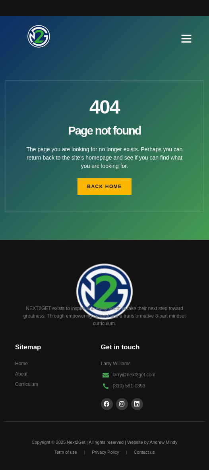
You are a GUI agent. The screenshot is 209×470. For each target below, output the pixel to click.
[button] (186, 38)
